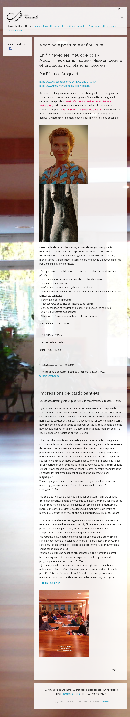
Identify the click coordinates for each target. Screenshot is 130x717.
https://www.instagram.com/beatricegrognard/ (64, 85)
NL (115, 9)
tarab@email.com (49, 375)
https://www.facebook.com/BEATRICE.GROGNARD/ (67, 81)
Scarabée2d (105, 701)
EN (120, 9)
